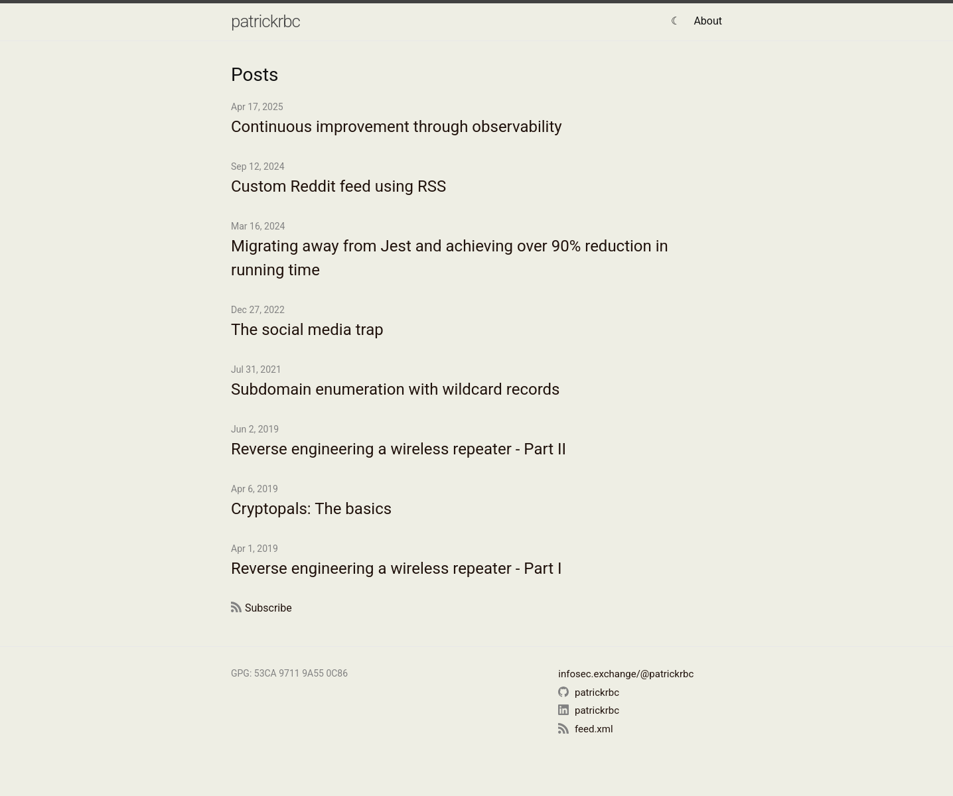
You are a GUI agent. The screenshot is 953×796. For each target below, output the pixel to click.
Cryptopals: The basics (311, 508)
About (708, 21)
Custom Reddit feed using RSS (338, 186)
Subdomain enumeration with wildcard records (395, 389)
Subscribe (268, 608)
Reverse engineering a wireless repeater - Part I (396, 568)
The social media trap (307, 329)
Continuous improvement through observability (396, 126)
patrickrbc (265, 21)
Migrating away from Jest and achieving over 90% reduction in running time (449, 258)
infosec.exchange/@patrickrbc (626, 674)
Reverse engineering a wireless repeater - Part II (398, 449)
